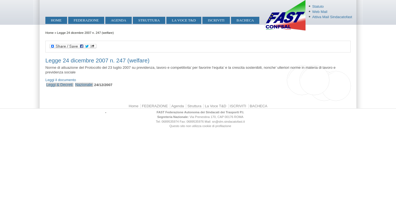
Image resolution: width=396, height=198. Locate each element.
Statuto (318, 6)
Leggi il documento (60, 80)
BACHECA (245, 20)
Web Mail (319, 12)
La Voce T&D (184, 20)
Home (56, 20)
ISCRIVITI (216, 20)
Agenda (118, 20)
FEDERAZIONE (86, 20)
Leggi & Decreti (59, 84)
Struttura (149, 20)
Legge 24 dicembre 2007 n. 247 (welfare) (97, 60)
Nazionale (83, 84)
